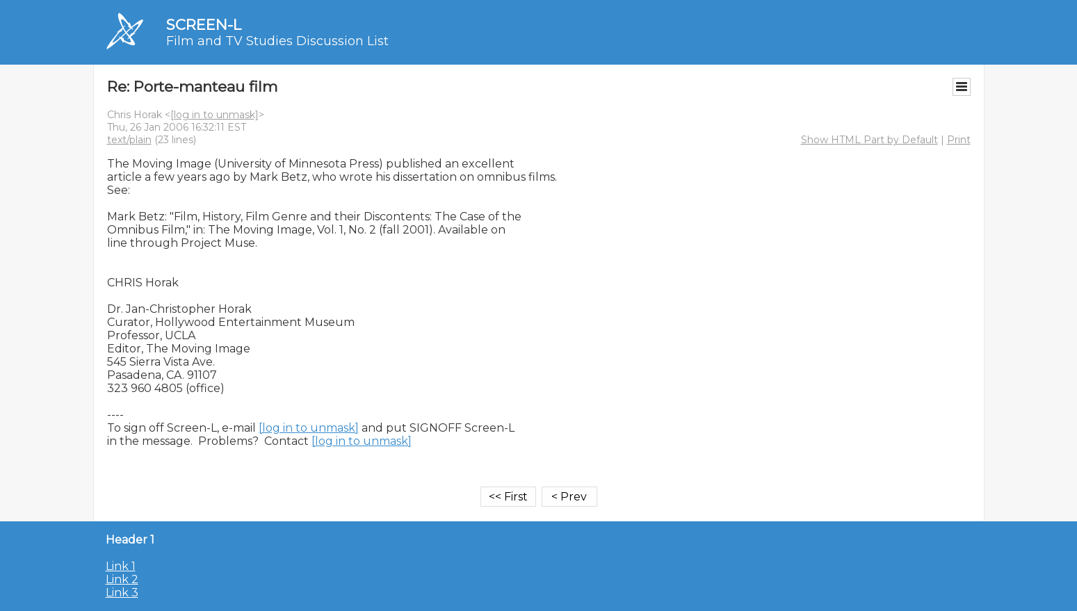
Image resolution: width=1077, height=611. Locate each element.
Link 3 (122, 592)
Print (959, 139)
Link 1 (121, 566)
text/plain (129, 139)
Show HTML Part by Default (869, 139)
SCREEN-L (203, 24)
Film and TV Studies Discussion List (277, 41)
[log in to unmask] (214, 114)
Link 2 (122, 579)
